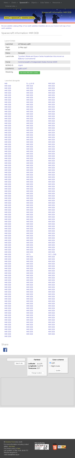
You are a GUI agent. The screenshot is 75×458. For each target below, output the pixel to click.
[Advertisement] (37, 391)
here (18, 448)
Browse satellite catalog (10, 26)
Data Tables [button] (44, 3)
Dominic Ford (10, 442)
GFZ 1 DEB (52, 254)
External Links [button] (10, 6)
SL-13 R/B (30, 83)
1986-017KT (22, 69)
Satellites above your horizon (49, 26)
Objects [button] (34, 3)
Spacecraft (15, 18)
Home (7, 18)
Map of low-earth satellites (28, 26)
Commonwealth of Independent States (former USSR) (37, 62)
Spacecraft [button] (24, 3)
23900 (20, 65)
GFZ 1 (28, 254)
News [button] (6, 3)
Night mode (55, 366)
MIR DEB (51, 83)
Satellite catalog (28, 18)
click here (12, 446)
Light (52, 363)
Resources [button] (57, 3)
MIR (5, 83)
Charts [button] (14, 3)
